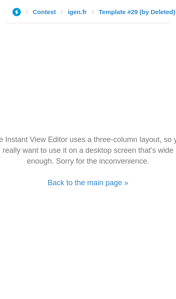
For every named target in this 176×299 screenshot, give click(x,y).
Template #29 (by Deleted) (137, 11)
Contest (44, 11)
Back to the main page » (87, 183)
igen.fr (77, 11)
